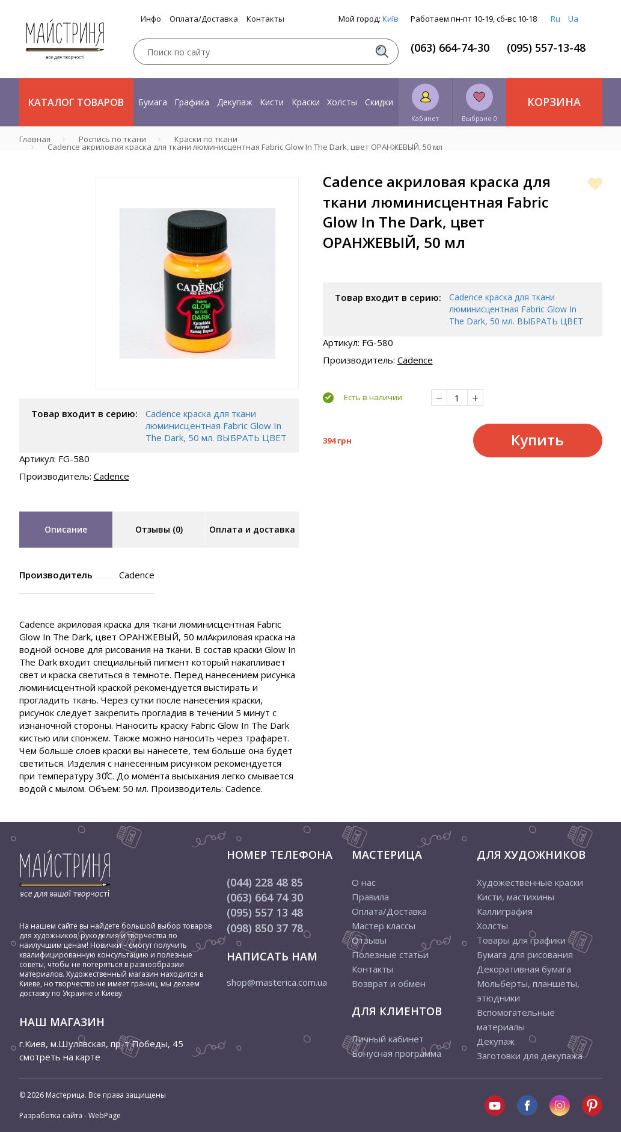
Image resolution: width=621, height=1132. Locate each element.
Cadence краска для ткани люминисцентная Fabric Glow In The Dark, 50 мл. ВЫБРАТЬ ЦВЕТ (216, 425)
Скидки (379, 102)
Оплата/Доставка (204, 19)
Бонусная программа (396, 1053)
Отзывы (369, 940)
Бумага (152, 102)
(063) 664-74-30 (450, 47)
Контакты (265, 19)
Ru (555, 18)
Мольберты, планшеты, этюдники (528, 990)
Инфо (151, 19)
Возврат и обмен (389, 983)
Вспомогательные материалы (516, 1019)
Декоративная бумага (524, 969)
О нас (364, 882)
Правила (370, 897)
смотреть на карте (59, 1057)
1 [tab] (197, 398)
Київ (390, 18)
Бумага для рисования (525, 954)
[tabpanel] (197, 283)
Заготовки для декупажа (530, 1056)
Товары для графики (521, 940)
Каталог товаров (76, 102)
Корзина (554, 101)
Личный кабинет (388, 1039)
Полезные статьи (390, 954)
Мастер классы (383, 926)
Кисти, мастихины (515, 897)
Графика (191, 102)
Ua (573, 18)
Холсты (342, 102)
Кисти (272, 102)
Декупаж (234, 102)
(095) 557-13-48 (546, 47)
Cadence (111, 476)
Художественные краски (530, 882)
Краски (306, 102)
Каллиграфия (505, 911)
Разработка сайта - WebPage (70, 1115)
